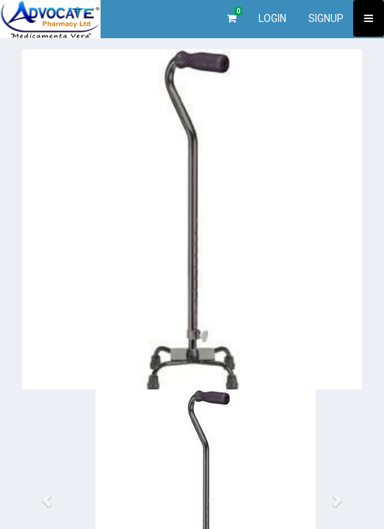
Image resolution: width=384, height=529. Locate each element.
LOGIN (272, 18)
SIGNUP (326, 18)
